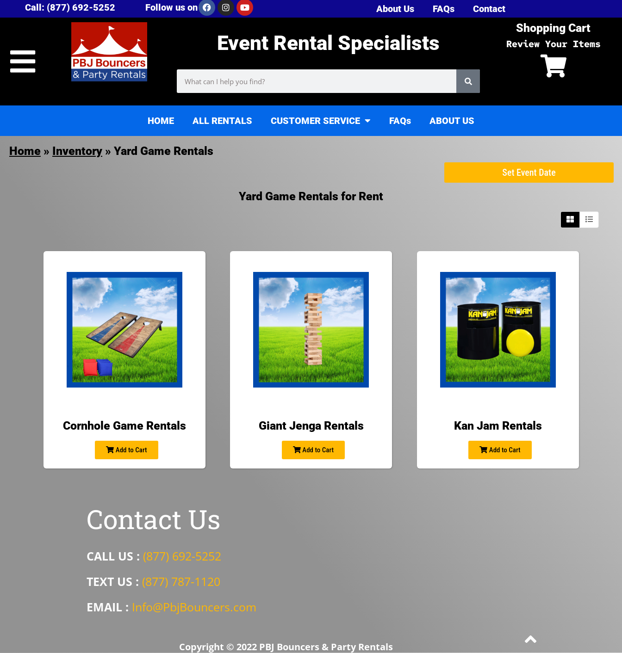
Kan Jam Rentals (498, 425)
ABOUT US (451, 120)
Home (25, 151)
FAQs (400, 120)
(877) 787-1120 (181, 581)
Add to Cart (126, 450)
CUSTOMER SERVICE (321, 120)
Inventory (77, 151)
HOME (161, 120)
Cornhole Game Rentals (124, 425)
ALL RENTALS (222, 120)
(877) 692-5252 (182, 556)
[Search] (468, 81)
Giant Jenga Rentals (311, 425)
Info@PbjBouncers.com (194, 607)
